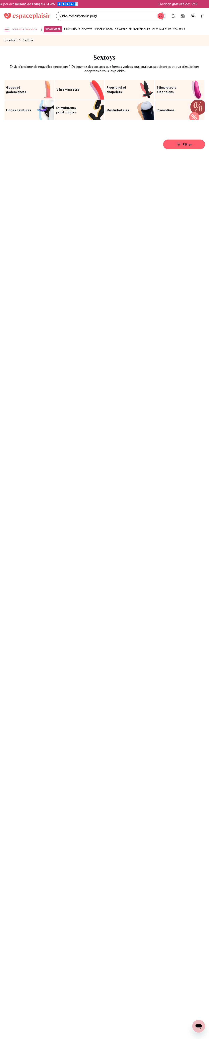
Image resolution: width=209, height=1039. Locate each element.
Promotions (72, 29)
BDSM (109, 29)
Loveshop (10, 40)
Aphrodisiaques (139, 29)
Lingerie (99, 29)
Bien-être (121, 29)
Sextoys (87, 29)
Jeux (155, 29)
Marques (165, 29)
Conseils (179, 29)
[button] (173, 16)
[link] (183, 16)
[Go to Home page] (27, 16)
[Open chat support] (198, 1026)
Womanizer (53, 29)
